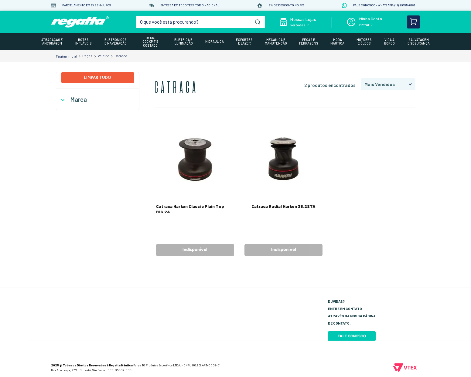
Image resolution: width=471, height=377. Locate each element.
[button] (97, 99)
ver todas (297, 25)
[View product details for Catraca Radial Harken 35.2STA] (283, 188)
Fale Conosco (352, 336)
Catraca (120, 56)
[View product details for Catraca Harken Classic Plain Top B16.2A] (195, 188)
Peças (87, 56)
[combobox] (200, 22)
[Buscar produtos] (257, 22)
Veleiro (103, 56)
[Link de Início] (66, 56)
